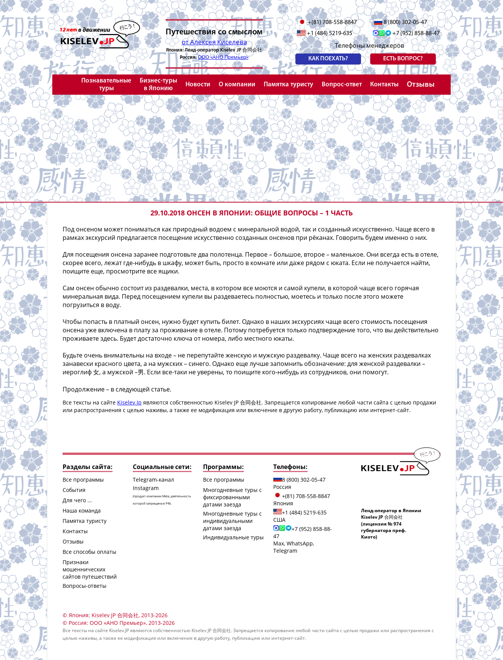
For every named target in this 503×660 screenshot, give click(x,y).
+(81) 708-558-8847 (327, 22)
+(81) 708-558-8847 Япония (301, 499)
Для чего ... (77, 500)
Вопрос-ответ (342, 84)
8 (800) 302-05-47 (400, 22)
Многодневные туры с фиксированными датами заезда (232, 497)
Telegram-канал (153, 479)
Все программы (83, 479)
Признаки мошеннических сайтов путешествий (90, 569)
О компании (237, 84)
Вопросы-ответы (84, 585)
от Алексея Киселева (214, 41)
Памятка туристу (288, 84)
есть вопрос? (403, 59)
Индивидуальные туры (233, 537)
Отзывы (421, 85)
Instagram (162, 494)
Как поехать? (328, 59)
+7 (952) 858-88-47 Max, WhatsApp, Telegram (302, 539)
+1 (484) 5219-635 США (300, 516)
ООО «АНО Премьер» (223, 56)
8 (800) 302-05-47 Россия (299, 483)
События (74, 489)
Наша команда (82, 510)
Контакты (384, 84)
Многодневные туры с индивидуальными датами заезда (232, 521)
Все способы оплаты (89, 551)
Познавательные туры (106, 85)
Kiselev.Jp (129, 402)
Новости (197, 84)
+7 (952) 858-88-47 (406, 33)
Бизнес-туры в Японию (158, 85)
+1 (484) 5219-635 (324, 33)
